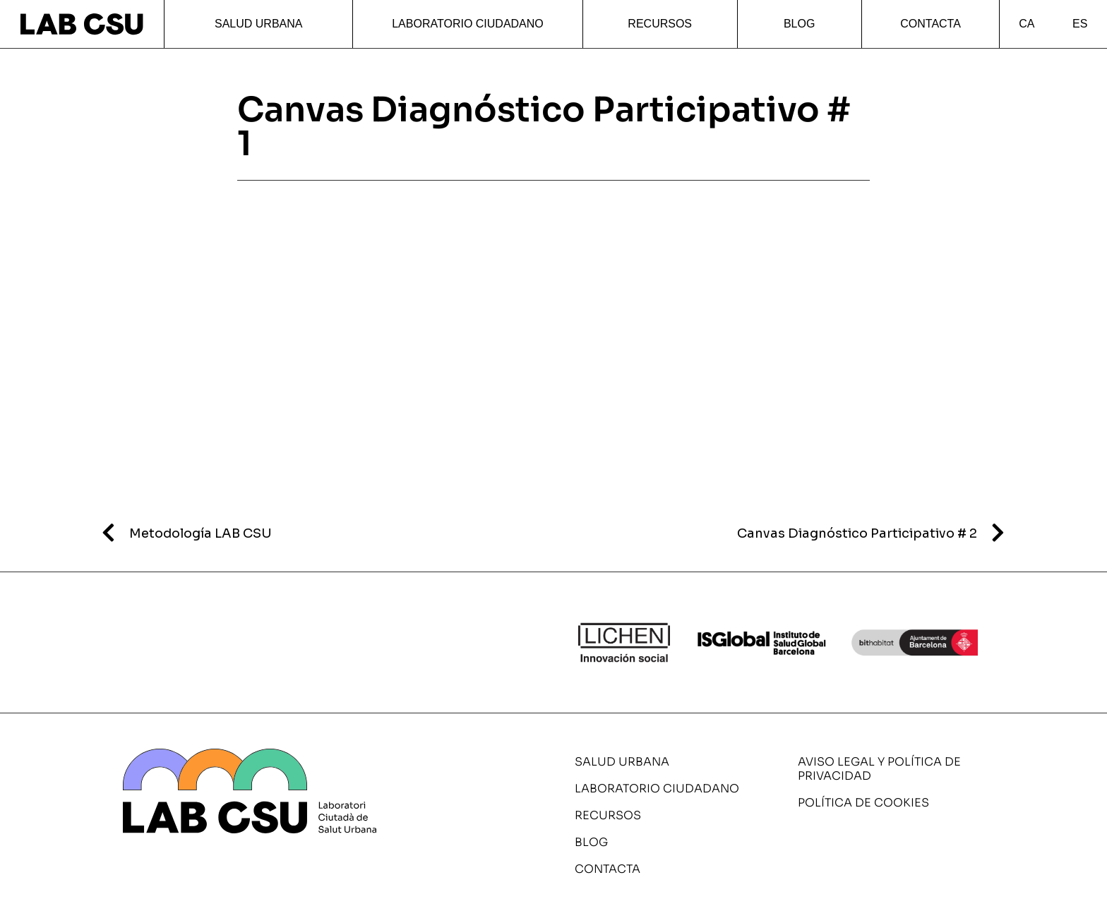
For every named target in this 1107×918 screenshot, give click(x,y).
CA (1026, 24)
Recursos (660, 24)
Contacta (930, 24)
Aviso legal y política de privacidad (879, 768)
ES (1079, 24)
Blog (799, 24)
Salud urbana (258, 24)
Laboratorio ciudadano (468, 24)
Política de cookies (863, 802)
